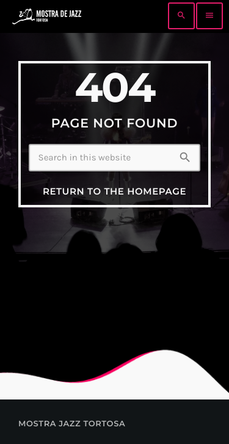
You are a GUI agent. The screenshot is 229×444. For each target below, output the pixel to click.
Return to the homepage (114, 191)
